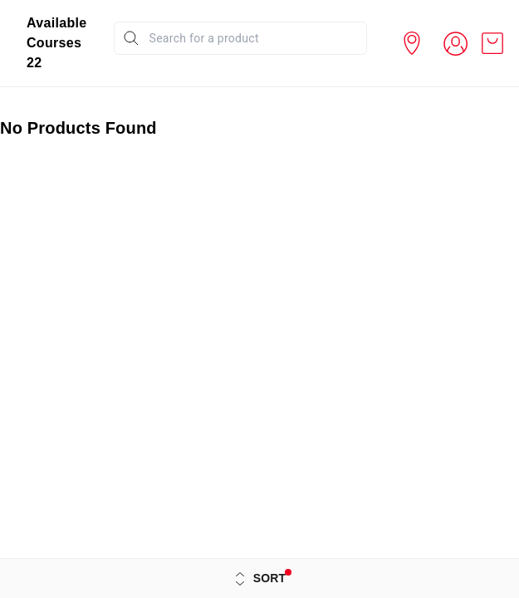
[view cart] (492, 43)
